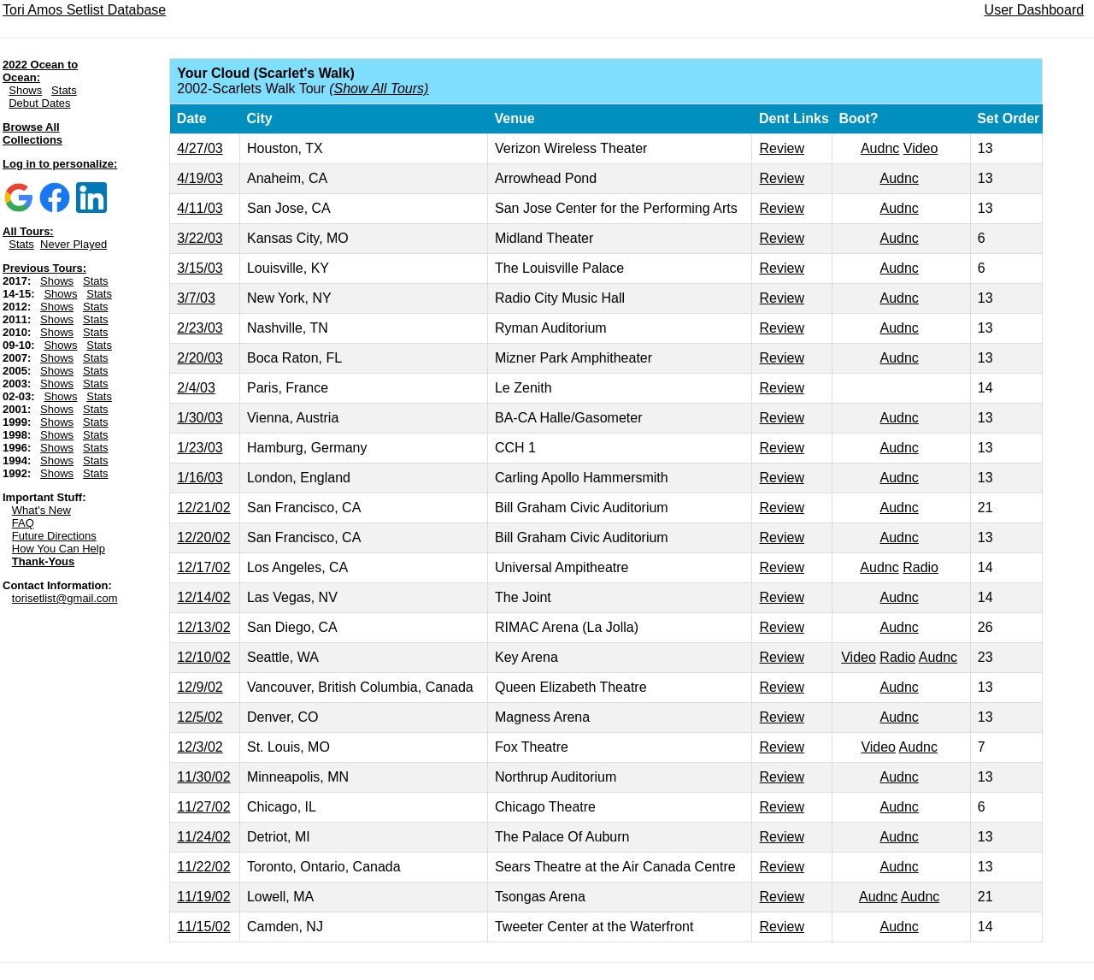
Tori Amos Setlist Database (84, 10)
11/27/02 (203, 807)
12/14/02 (203, 597)
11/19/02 (203, 896)
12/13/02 (203, 627)
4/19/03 (199, 178)
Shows (25, 90)
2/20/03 (199, 358)
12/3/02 (199, 747)
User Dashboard (1035, 10)
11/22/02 (203, 866)
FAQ (23, 523)
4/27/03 (199, 148)
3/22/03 (199, 238)
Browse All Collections (32, 133)
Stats (64, 90)
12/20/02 (203, 537)
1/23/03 (199, 447)
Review (781, 148)
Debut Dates (39, 103)
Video (920, 148)
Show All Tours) (381, 88)
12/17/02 (203, 567)
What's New (41, 510)
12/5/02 (199, 717)
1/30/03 (199, 417)
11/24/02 (203, 836)
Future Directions (54, 535)
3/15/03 (199, 268)
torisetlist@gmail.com (65, 598)
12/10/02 (203, 657)
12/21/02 (203, 507)
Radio (920, 567)
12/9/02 (199, 687)
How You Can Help (58, 548)
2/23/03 (199, 328)
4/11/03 (199, 208)
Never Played (73, 244)
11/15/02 (203, 926)
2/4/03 (196, 388)
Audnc (880, 148)
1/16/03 (199, 477)
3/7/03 (196, 298)
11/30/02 (203, 777)
